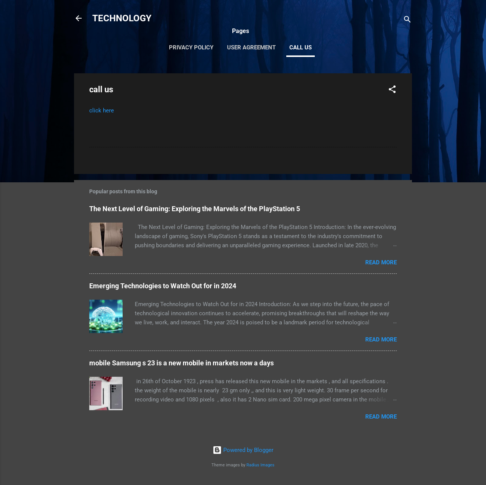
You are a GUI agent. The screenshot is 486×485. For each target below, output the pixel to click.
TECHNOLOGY (121, 18)
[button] (392, 90)
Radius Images (260, 465)
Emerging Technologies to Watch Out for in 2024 (162, 286)
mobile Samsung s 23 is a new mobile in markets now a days (181, 363)
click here (101, 110)
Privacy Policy (191, 47)
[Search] (407, 20)
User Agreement (251, 47)
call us (300, 47)
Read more (381, 262)
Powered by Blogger (243, 450)
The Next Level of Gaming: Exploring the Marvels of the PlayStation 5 (194, 209)
